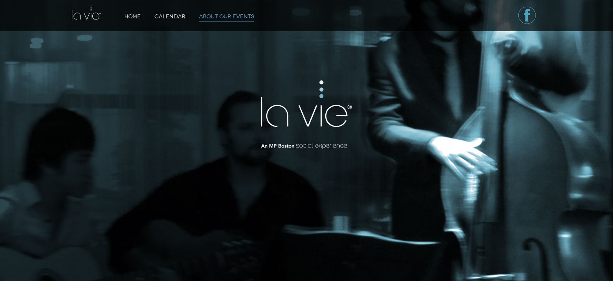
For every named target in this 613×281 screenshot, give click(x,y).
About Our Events (226, 16)
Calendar (169, 16)
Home (132, 16)
